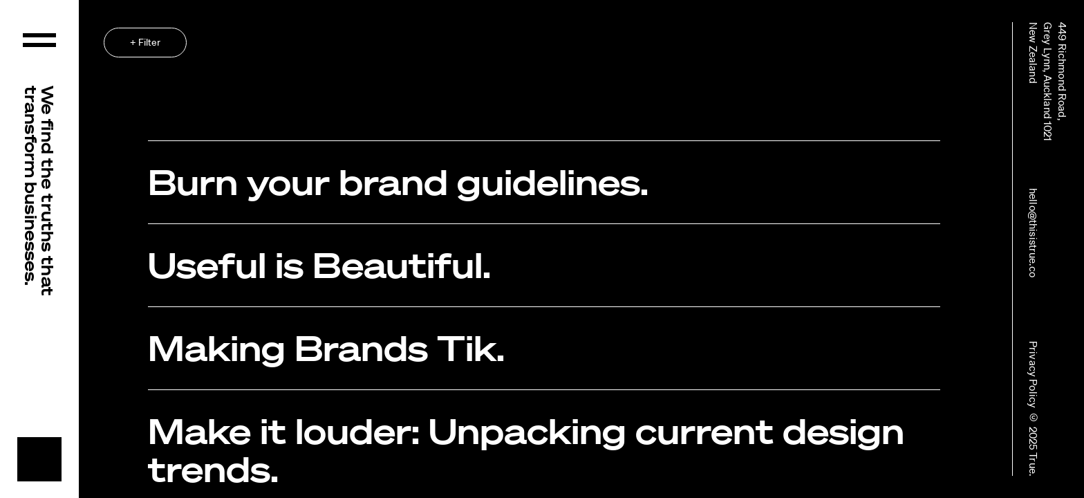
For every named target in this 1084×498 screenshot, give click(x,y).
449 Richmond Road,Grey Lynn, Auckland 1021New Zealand (1048, 82)
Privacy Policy (1033, 374)
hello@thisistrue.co (1033, 232)
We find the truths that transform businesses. (39, 191)
